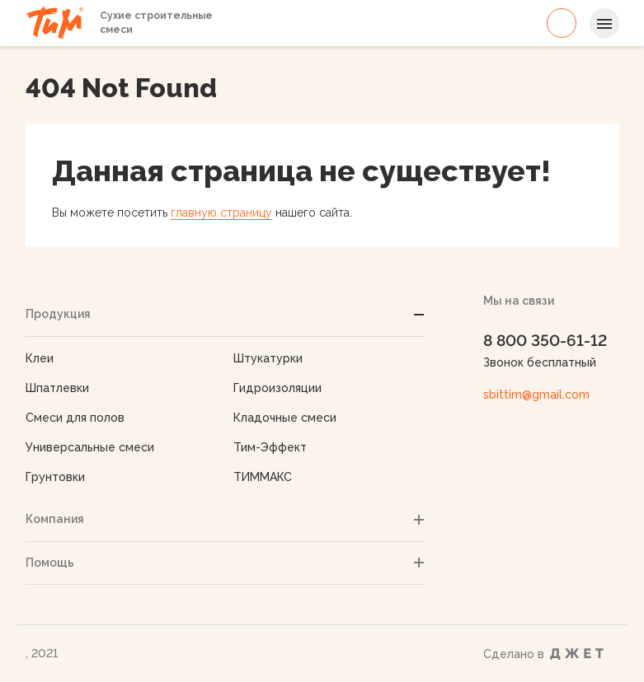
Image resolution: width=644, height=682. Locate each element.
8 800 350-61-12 (561, 23)
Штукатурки (268, 358)
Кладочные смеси (284, 417)
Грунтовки (55, 476)
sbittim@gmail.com (536, 394)
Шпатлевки (57, 388)
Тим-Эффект (270, 447)
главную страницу (221, 212)
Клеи (40, 358)
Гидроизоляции (277, 388)
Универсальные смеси (90, 447)
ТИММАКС (262, 476)
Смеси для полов (75, 417)
